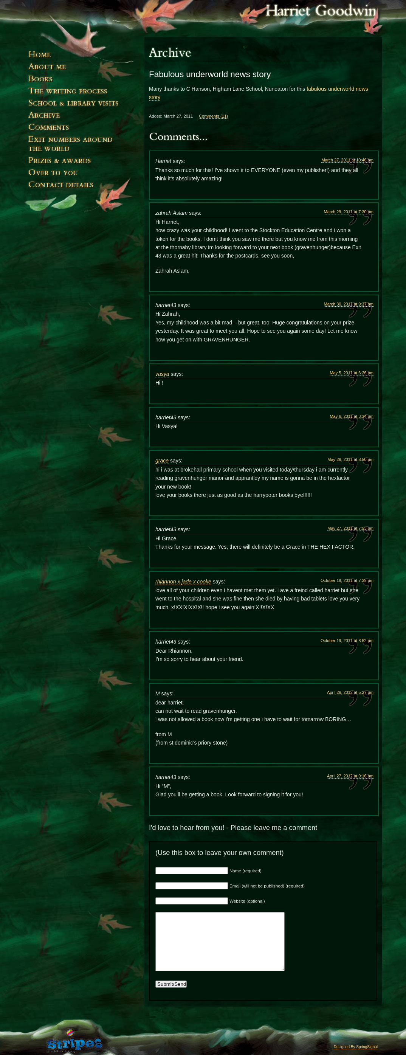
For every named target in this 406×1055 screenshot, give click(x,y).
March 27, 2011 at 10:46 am (347, 160)
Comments (82, 130)
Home (82, 57)
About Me (82, 70)
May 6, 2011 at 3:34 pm (351, 416)
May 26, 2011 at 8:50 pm (350, 459)
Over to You (82, 176)
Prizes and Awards (82, 164)
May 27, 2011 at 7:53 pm (350, 528)
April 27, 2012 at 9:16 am (350, 776)
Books (82, 82)
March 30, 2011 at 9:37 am (348, 304)
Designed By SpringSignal (356, 1047)
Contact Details (82, 199)
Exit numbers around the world (82, 147)
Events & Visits (82, 106)
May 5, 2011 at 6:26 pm (351, 373)
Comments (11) (213, 116)
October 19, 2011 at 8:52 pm (347, 640)
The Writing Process (82, 94)
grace (162, 461)
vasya (162, 374)
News (82, 118)
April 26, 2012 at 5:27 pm (350, 692)
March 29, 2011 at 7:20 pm (348, 211)
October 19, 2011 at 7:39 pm (347, 580)
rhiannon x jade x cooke (183, 582)
